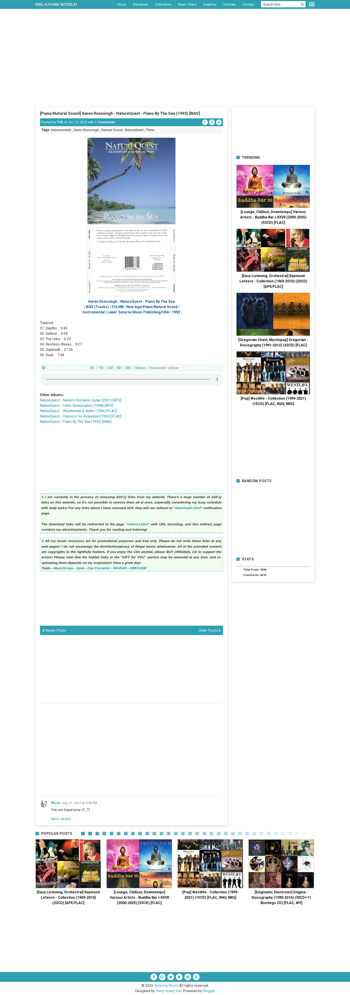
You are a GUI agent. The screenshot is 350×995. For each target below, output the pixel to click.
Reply (55, 819)
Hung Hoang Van (168, 991)
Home (121, 4)
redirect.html (137, 524)
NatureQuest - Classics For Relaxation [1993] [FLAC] (80, 416)
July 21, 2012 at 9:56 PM (79, 803)
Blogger (209, 991)
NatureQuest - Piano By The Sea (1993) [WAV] (75, 421)
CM (110, 367)
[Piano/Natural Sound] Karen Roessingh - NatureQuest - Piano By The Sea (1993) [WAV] (120, 113)
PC (92, 367)
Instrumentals (60, 130)
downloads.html (188, 508)
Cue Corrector (98, 568)
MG (128, 367)
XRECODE (138, 568)
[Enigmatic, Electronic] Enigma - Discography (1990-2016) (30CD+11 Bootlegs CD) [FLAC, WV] (281, 897)
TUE (60, 122)
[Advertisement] (175, 73)
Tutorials (229, 4)
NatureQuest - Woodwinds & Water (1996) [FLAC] (78, 411)
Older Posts (210, 630)
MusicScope (63, 568)
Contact (248, 4)
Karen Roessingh (85, 130)
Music (56, 803)
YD (101, 367)
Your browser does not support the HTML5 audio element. (131, 379)
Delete (66, 819)
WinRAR (120, 568)
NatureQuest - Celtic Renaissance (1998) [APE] (76, 405)
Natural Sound (111, 130)
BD (119, 367)
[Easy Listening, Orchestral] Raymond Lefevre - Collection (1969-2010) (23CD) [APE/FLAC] (273, 281)
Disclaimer (140, 4)
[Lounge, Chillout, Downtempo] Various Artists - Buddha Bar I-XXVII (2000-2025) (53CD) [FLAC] (273, 217)
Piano (150, 130)
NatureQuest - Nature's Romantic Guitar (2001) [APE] (80, 400)
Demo (140, 367)
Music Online (187, 4)
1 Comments (105, 122)
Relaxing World (166, 985)
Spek (80, 568)
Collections (163, 4)
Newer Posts (54, 630)
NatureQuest (134, 130)
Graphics (209, 4)
